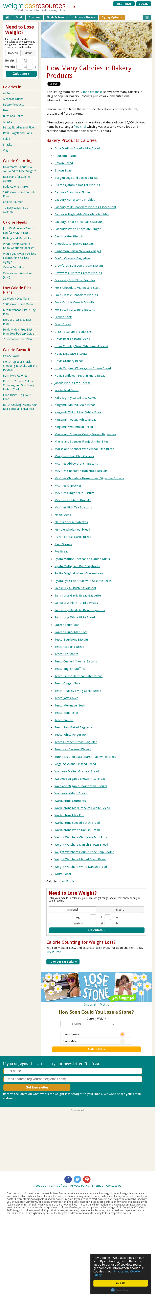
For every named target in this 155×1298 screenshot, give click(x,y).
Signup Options (112, 17)
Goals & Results (57, 17)
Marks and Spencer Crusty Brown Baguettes (85, 434)
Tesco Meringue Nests (70, 705)
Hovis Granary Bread (68, 361)
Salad (6, 138)
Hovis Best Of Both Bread (72, 339)
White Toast (62, 874)
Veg (5, 150)
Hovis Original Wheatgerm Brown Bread (82, 368)
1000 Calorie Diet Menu (18, 304)
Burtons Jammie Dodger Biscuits (77, 185)
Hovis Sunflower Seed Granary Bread (79, 375)
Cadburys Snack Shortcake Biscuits (78, 222)
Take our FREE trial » (63, 961)
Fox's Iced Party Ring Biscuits (74, 309)
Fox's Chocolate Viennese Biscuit (77, 288)
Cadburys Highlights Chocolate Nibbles (81, 214)
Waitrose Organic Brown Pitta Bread (80, 778)
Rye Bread (61, 551)
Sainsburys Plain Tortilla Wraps (76, 603)
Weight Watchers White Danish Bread (80, 867)
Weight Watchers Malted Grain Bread (80, 859)
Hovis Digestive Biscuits (70, 353)
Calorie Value (11, 356)
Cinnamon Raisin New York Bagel (77, 251)
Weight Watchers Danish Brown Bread (81, 844)
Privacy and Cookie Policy (116, 1273)
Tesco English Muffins (69, 669)
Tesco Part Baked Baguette (73, 727)
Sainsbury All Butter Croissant (75, 588)
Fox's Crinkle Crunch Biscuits (74, 302)
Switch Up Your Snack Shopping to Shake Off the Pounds (20, 365)
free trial (80, 126)
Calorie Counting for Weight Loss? (80, 942)
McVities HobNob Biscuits (72, 500)
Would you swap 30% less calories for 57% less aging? (19, 257)
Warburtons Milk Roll (69, 815)
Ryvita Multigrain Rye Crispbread (77, 566)
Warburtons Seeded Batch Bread (77, 823)
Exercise (34, 17)
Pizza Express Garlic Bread (72, 537)
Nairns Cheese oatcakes (71, 522)
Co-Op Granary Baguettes (72, 258)
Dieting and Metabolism (18, 238)
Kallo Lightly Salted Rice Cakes (75, 397)
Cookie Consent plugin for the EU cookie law (121, 1290)
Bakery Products (13, 104)
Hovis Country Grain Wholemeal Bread (81, 346)
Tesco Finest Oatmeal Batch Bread (78, 676)
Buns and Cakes (13, 116)
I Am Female (94, 1034)
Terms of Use (58, 1185)
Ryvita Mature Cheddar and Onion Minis (82, 559)
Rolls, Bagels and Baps (17, 133)
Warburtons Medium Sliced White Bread (82, 808)
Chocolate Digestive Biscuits (74, 243)
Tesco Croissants (66, 654)
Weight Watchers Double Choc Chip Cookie (84, 852)
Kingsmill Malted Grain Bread (74, 405)
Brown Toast (63, 170)
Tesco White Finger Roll (70, 734)
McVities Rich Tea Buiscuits (73, 507)
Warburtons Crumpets (70, 801)
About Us (40, 1185)
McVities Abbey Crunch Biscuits (76, 463)
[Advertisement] (77, 1140)
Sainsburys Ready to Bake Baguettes (79, 610)
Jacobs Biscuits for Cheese (72, 383)
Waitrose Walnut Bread (70, 793)
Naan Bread (62, 515)
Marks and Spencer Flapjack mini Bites (81, 441)
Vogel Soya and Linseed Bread (75, 764)
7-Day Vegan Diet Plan (17, 339)
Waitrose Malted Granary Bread (76, 771)
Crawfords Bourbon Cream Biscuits (79, 265)
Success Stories (84, 17)
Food (19, 17)
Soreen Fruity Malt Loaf (70, 632)
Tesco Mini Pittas (66, 713)
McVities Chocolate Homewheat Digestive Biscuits (89, 478)
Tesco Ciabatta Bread (69, 647)
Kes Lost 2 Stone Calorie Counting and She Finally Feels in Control (19, 385)
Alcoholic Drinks (13, 99)
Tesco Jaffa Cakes (66, 698)
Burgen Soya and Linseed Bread (76, 178)
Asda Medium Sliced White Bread (77, 148)
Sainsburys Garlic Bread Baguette (77, 595)
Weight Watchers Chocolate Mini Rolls (81, 837)
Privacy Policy (79, 1185)
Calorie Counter (13, 201)
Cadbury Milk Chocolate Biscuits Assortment (85, 207)
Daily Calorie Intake (15, 186)
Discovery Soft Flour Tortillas (74, 280)
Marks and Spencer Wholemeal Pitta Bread (84, 449)
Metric (104, 1004)
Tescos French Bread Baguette (75, 742)
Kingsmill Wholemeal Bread (73, 427)
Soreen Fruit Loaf (66, 625)
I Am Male (94, 1041)
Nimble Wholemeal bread (72, 529)
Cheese (7, 121)
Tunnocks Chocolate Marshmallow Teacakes (85, 757)
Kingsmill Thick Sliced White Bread (78, 412)
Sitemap (97, 1185)
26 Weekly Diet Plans (16, 298)
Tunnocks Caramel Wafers (72, 749)
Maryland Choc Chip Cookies (74, 456)
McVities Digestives (68, 485)
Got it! (120, 1283)
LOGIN (143, 3)
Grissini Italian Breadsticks (73, 332)
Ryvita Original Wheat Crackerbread (79, 573)
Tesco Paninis (63, 720)
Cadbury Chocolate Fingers (73, 192)
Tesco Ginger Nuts (67, 683)
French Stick (63, 317)
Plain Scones (63, 544)
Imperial (90, 1004)
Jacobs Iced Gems (66, 390)
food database (93, 92)
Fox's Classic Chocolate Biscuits (76, 295)
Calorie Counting (13, 267)
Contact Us (113, 1185)
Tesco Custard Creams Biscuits (75, 661)
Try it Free (53, 952)
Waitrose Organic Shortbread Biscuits (80, 786)
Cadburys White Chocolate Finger (77, 229)
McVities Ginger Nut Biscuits (74, 493)
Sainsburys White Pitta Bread (74, 617)
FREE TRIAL (124, 3)
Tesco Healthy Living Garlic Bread (77, 691)
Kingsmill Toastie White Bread (75, 419)
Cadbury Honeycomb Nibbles (74, 199)
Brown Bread (63, 163)
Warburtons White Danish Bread (77, 830)
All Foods (68, 881)
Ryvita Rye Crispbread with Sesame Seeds (83, 581)
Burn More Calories (15, 375)
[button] (73, 909)
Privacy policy (24, 1098)
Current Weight (96, 1018)
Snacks (7, 144)
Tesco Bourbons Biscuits (71, 639)
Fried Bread (62, 324)
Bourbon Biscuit (65, 156)
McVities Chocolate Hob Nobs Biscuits (81, 471)
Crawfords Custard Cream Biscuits (78, 273)
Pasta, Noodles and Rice (18, 127)
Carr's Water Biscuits (69, 236)
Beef (6, 110)
